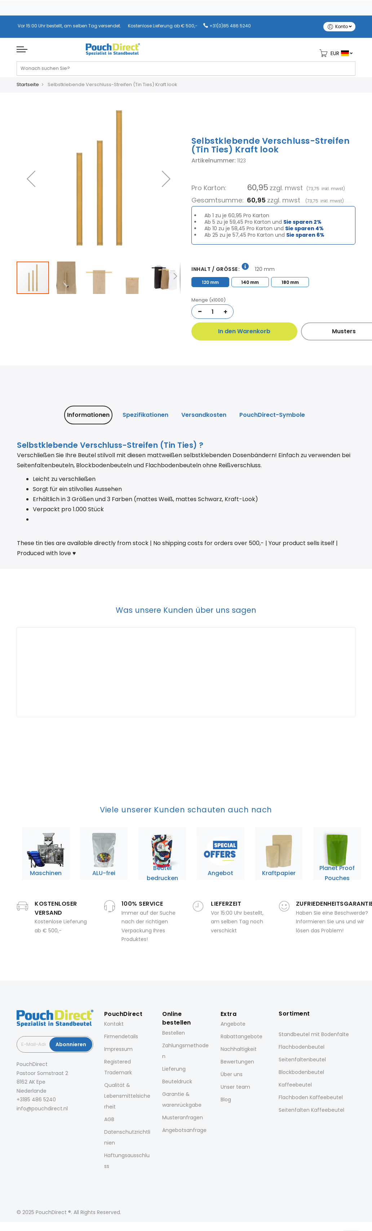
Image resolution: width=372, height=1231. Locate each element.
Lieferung (174, 1068)
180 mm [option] (290, 282)
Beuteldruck (177, 1081)
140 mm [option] (250, 282)
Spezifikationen (145, 415)
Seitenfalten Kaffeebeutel (311, 1110)
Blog (226, 1099)
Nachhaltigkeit (239, 1049)
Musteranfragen (182, 1117)
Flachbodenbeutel (301, 1047)
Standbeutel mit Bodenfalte (314, 1034)
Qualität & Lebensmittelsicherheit (127, 1095)
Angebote (233, 1023)
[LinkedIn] (38, 1124)
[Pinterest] (48, 1124)
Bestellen (173, 1032)
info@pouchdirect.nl (42, 1108)
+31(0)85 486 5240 (230, 26)
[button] (31, 179)
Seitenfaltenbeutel (302, 1059)
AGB (109, 1119)
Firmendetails (121, 1036)
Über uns (232, 1074)
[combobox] (186, 71)
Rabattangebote (241, 1036)
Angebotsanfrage (184, 1130)
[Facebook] (18, 1124)
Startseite (28, 84)
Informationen (88, 415)
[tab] (88, 415)
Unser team (235, 1086)
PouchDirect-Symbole (272, 415)
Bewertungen (237, 1061)
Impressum (118, 1049)
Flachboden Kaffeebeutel (311, 1097)
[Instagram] (28, 1124)
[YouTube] (58, 1124)
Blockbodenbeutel (301, 1072)
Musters (316, 331)
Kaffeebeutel (295, 1084)
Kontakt (114, 1023)
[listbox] (273, 281)
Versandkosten (203, 415)
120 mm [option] (210, 282)
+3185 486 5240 (36, 1099)
